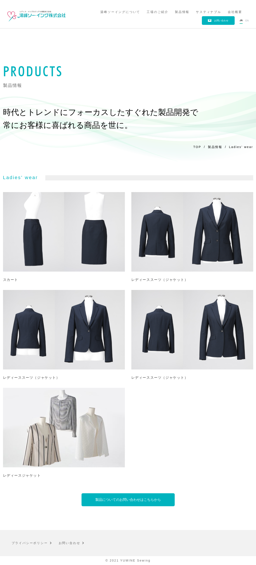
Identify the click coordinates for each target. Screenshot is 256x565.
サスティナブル (208, 12)
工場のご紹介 (157, 12)
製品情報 (182, 12)
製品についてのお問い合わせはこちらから (128, 499)
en (247, 20)
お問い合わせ (221, 20)
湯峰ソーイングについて (120, 12)
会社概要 (235, 12)
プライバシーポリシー (30, 543)
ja (241, 20)
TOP (197, 147)
